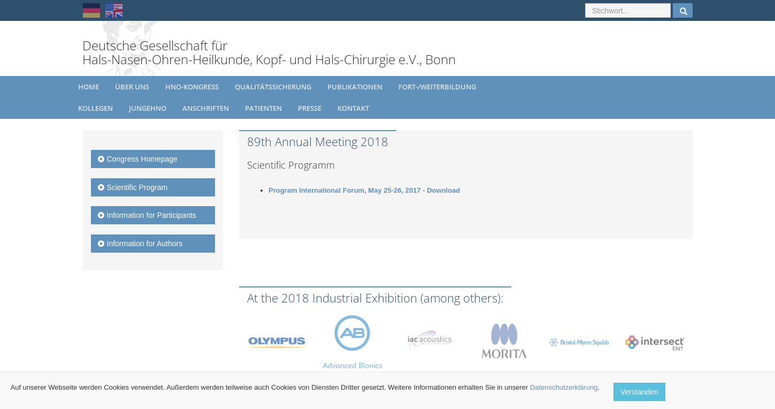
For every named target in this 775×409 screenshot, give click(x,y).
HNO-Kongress (192, 87)
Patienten (263, 108)
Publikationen (354, 87)
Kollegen (95, 108)
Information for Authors (140, 243)
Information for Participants (147, 215)
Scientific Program (133, 187)
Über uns (132, 87)
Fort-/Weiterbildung (437, 87)
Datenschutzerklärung (563, 387)
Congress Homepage (138, 159)
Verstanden (639, 392)
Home (88, 87)
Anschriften (205, 108)
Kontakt (353, 108)
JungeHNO (147, 108)
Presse (309, 108)
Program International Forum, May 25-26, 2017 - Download (364, 190)
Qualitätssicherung (273, 87)
